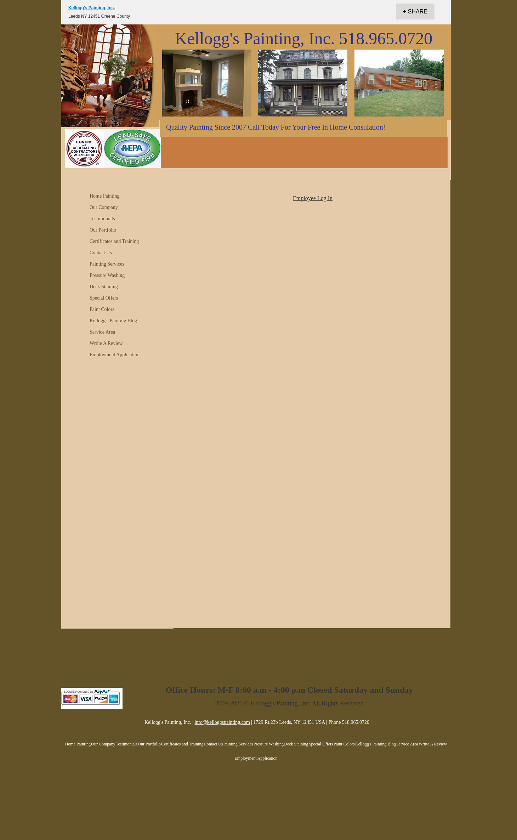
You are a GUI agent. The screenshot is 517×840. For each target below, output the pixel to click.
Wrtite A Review (106, 343)
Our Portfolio (103, 230)
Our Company (104, 207)
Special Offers (104, 298)
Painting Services (107, 264)
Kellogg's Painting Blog (113, 320)
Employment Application (115, 354)
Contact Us (101, 252)
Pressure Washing (107, 275)
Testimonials (102, 218)
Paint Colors (102, 309)
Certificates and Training (114, 241)
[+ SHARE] (415, 11)
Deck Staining (104, 286)
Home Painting (104, 196)
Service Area (102, 332)
